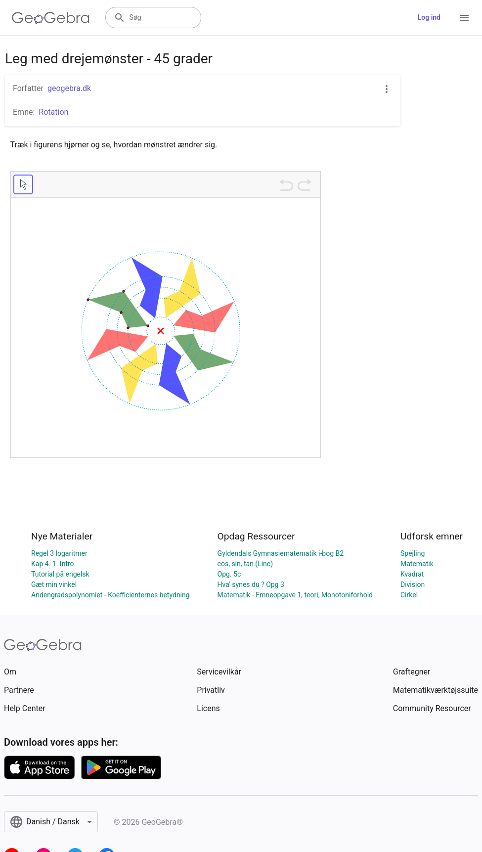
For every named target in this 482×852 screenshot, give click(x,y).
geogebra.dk (69, 88)
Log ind (429, 17)
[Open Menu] (464, 18)
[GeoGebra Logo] (50, 18)
